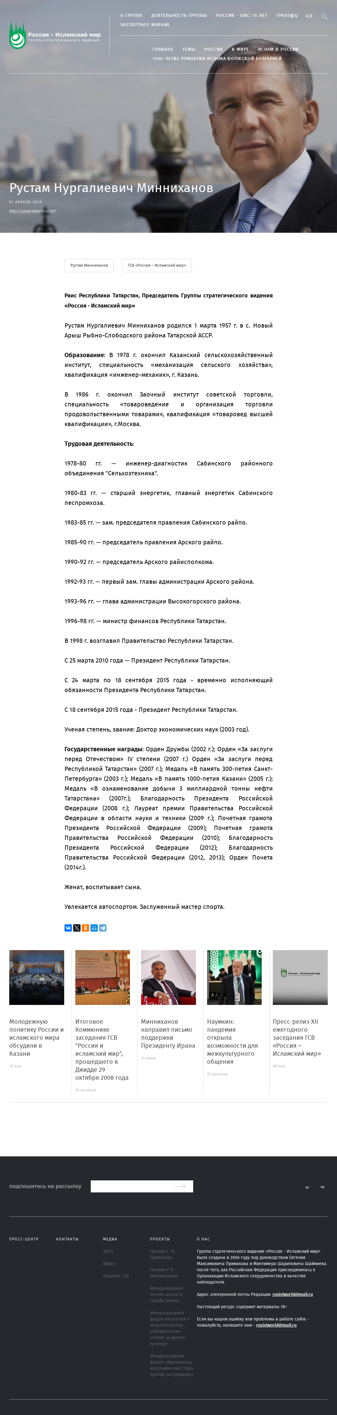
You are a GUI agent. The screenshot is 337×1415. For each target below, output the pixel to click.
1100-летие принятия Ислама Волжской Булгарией (217, 59)
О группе (131, 16)
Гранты (285, 16)
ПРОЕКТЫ (160, 1239)
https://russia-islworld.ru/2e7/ (32, 211)
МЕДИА (110, 1239)
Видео (109, 1264)
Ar (309, 16)
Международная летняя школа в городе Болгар (166, 1294)
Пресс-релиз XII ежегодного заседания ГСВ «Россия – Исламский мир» (297, 1038)
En (294, 16)
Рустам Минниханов (89, 266)
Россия (213, 49)
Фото (108, 1251)
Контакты (67, 1239)
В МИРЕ (240, 49)
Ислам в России (278, 49)
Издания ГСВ (116, 1276)
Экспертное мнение (145, 25)
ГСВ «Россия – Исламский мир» (157, 266)
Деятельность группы (179, 16)
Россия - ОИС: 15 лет (241, 16)
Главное (163, 49)
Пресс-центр (24, 1239)
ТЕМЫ (188, 49)
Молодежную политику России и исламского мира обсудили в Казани (36, 1038)
